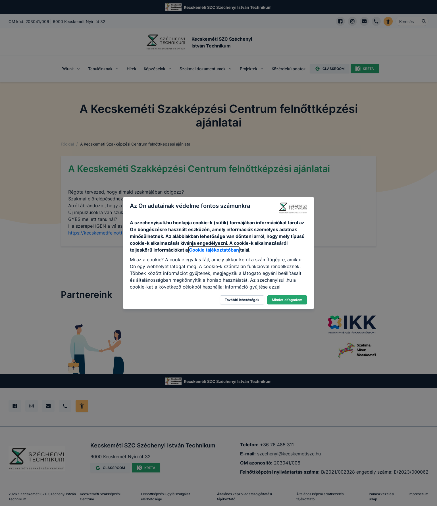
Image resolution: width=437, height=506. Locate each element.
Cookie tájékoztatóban (214, 250)
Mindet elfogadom (287, 300)
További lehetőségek (242, 300)
